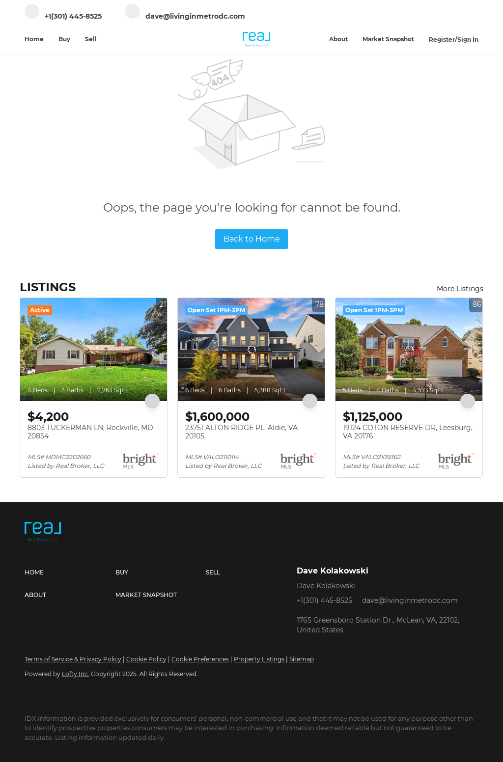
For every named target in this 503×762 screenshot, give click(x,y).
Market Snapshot (388, 39)
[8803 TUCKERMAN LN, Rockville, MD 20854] (93, 349)
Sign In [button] (467, 39)
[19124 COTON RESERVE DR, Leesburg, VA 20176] (408, 349)
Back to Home (252, 239)
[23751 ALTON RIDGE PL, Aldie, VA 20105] (251, 349)
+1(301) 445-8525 (324, 600)
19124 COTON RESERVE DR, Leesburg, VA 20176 (408, 432)
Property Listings (259, 659)
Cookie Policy (146, 659)
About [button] (338, 39)
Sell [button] (91, 39)
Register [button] (442, 39)
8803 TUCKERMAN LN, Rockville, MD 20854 (90, 432)
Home (34, 39)
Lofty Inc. (75, 674)
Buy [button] (64, 39)
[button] (70, 572)
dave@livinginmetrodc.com (410, 600)
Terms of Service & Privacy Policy (73, 659)
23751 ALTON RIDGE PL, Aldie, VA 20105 (241, 432)
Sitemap (301, 659)
